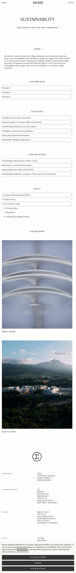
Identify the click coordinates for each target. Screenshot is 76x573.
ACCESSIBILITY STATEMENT (47, 523)
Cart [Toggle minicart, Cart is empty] (71, 3)
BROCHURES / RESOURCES (47, 503)
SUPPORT (40, 492)
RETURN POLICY (43, 494)
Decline (38, 563)
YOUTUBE (40, 538)
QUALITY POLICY (43, 521)
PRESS (39, 474)
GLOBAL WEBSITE (44, 478)
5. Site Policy (9, 212)
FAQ (38, 490)
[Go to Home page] (38, 2)
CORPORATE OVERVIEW (46, 476)
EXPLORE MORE (37, 231)
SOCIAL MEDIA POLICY (45, 516)
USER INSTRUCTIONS (45, 500)
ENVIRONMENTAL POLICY (46, 519)
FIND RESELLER (43, 496)
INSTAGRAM (41, 540)
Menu (4, 3)
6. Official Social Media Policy (16, 217)
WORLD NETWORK (44, 480)
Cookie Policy (23, 549)
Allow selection (38, 569)
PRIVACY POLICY (43, 512)
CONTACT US (42, 498)
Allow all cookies (38, 557)
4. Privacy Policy (11, 208)
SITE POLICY (41, 514)
